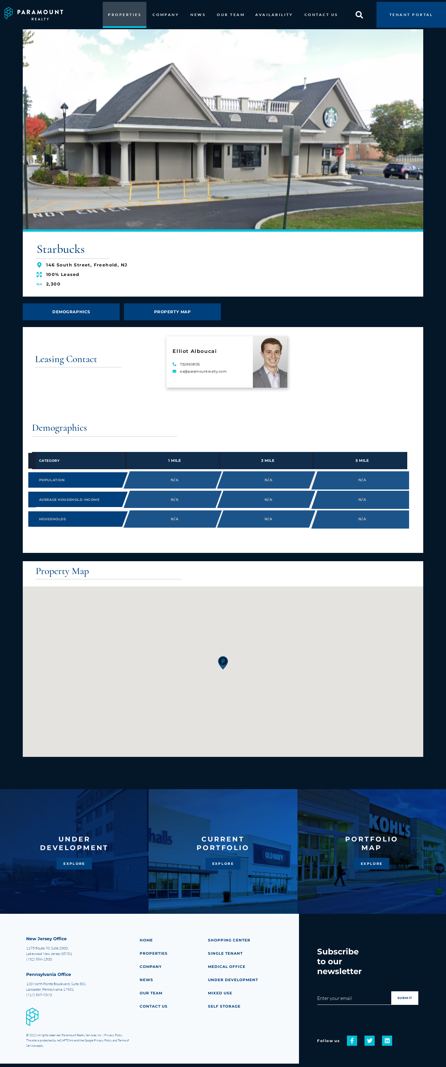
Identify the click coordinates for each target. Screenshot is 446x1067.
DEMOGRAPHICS (71, 309)
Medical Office (227, 970)
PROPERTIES (124, 12)
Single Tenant (226, 956)
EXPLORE (74, 867)
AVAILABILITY (274, 12)
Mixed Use (220, 996)
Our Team (152, 996)
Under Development (234, 983)
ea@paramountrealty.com (203, 369)
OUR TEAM (231, 12)
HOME (146, 943)
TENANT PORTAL (411, 12)
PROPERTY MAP (172, 309)
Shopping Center (230, 943)
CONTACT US (321, 12)
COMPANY (166, 12)
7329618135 (190, 362)
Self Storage (225, 1009)
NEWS (197, 12)
